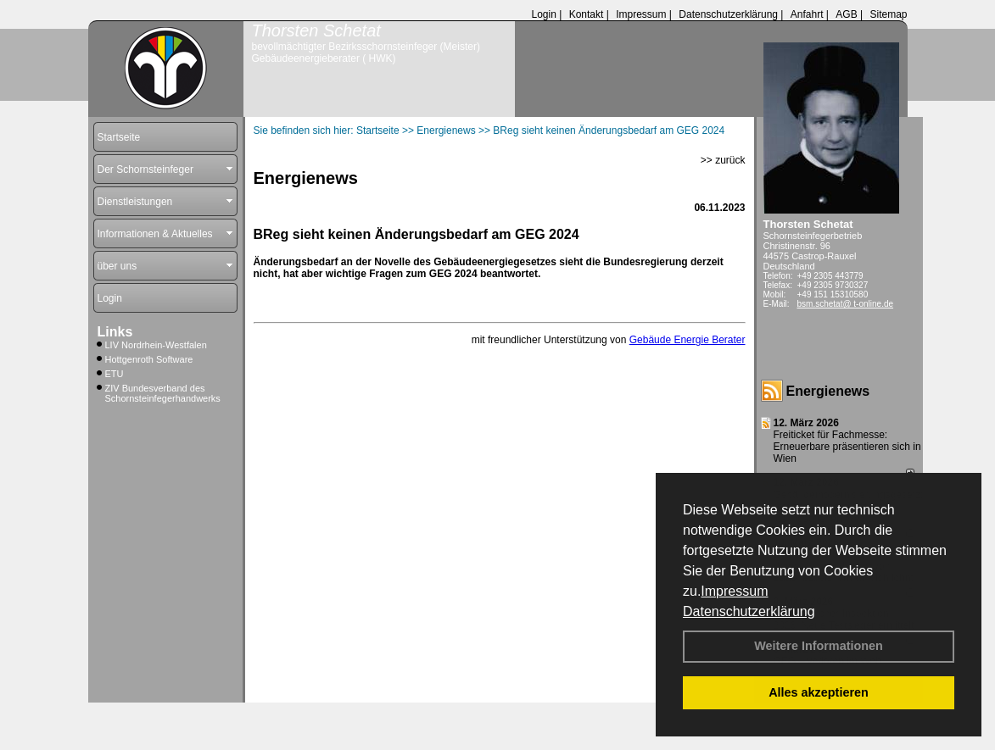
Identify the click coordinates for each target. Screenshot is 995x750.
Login (543, 14)
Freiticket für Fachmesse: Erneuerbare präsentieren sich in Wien (847, 446)
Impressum (734, 591)
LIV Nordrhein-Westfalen (156, 345)
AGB (846, 14)
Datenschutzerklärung (749, 611)
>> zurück (723, 160)
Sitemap (888, 14)
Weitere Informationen (818, 646)
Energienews (828, 391)
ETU (114, 374)
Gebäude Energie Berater (687, 340)
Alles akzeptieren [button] (819, 692)
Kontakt (586, 14)
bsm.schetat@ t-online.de (845, 303)
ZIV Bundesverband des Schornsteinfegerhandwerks (163, 393)
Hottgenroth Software (149, 359)
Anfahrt (807, 14)
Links (115, 332)
